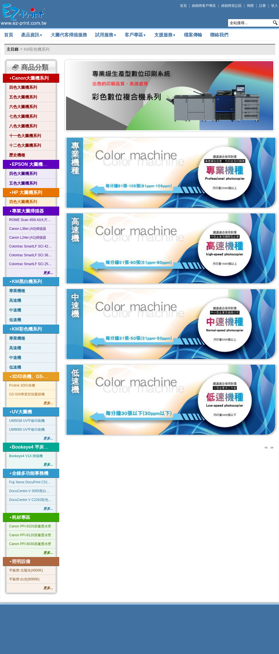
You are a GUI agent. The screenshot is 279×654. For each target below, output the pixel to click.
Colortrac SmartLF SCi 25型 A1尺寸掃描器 (31, 264)
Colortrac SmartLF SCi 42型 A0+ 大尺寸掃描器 (31, 246)
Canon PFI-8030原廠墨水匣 (30, 544)
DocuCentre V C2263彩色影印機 (31, 500)
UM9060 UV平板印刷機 (27, 430)
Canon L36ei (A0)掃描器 (27, 229)
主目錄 (13, 49)
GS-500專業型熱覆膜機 (27, 394)
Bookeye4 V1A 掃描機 (26, 456)
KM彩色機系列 (37, 49)
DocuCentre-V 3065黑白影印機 (31, 491)
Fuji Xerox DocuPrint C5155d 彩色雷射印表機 (31, 482)
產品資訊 (32, 34)
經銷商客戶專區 (204, 6)
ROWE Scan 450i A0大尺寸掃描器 (31, 220)
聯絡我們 (219, 34)
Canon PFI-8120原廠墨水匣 (30, 535)
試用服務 (106, 34)
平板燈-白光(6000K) (24, 579)
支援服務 (165, 34)
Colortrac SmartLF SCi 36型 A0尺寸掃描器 (31, 255)
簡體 (250, 6)
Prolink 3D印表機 (22, 385)
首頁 (183, 6)
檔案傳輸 (193, 34)
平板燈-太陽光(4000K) (26, 570)
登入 (274, 6)
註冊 (262, 6)
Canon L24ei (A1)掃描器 (27, 238)
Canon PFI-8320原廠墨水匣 (30, 526)
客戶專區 (135, 34)
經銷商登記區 (231, 6)
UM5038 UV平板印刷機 (27, 421)
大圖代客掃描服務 (69, 34)
